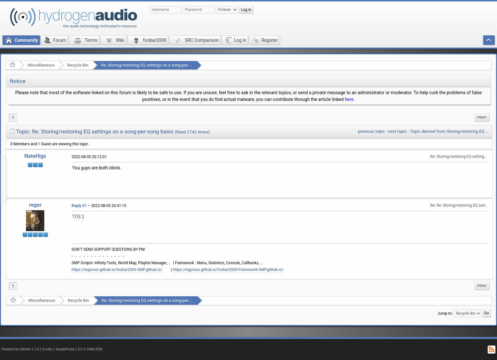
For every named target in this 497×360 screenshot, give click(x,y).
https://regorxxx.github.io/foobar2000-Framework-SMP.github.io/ (228, 269)
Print (482, 117)
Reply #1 (79, 205)
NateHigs (35, 156)
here (349, 99)
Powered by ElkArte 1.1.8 (20, 349)
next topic (397, 131)
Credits (47, 349)
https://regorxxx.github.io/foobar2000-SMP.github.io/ (117, 269)
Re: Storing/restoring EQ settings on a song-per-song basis (155, 65)
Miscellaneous (41, 65)
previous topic (371, 131)
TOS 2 (78, 216)
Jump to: (445, 313)
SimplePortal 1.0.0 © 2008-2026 (79, 349)
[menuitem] (482, 118)
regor (35, 205)
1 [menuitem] (13, 117)
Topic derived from (449, 131)
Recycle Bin (77, 65)
